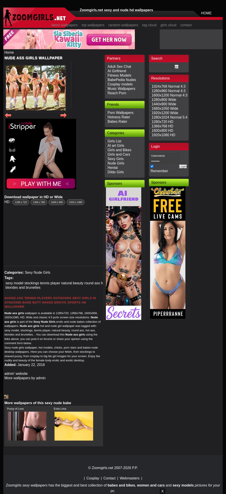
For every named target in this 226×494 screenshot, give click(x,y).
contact (186, 25)
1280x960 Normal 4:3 (168, 91)
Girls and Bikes (119, 150)
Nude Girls (115, 163)
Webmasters (130, 478)
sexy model (14, 283)
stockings (31, 283)
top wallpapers (93, 25)
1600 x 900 (57, 202)
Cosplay (93, 478)
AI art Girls (115, 145)
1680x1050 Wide (165, 108)
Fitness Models (119, 75)
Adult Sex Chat (119, 66)
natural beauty (72, 283)
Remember (159, 171)
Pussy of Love (15, 408)
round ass (92, 283)
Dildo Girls (115, 172)
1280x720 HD (162, 122)
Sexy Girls (115, 159)
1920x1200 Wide (165, 113)
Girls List (114, 141)
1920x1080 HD (163, 135)
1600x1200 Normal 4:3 (169, 95)
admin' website (16, 373)
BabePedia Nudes (121, 80)
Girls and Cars (118, 154)
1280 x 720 (20, 202)
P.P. (135, 468)
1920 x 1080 (75, 202)
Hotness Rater (118, 117)
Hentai (112, 168)
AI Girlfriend (116, 71)
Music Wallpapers (121, 89)
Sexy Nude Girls (37, 272)
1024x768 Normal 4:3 (168, 86)
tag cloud (149, 25)
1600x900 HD (162, 130)
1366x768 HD (162, 126)
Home (9, 52)
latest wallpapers (64, 25)
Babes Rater (117, 121)
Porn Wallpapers (120, 113)
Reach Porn (116, 93)
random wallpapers (123, 25)
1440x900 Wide (164, 104)
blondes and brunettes (23, 287)
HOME (206, 13)
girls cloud (168, 25)
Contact (110, 478)
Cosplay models (120, 84)
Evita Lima (60, 408)
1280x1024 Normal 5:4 (169, 117)
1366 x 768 (39, 202)
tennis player (50, 283)
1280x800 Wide (164, 100)
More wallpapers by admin (25, 378)
